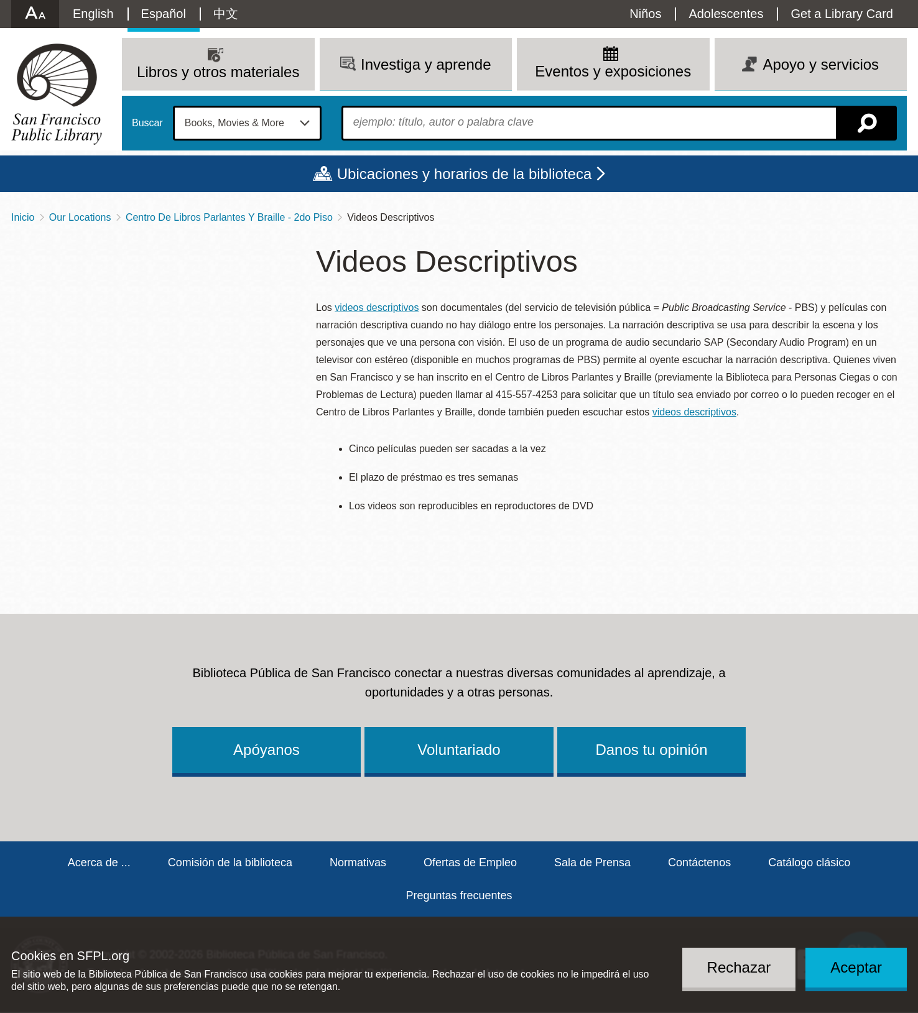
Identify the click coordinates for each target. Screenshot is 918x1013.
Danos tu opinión (651, 749)
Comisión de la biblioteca (230, 862)
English (93, 14)
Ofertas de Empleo (470, 862)
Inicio (22, 217)
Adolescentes (725, 14)
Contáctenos (699, 862)
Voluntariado (458, 749)
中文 (225, 14)
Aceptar (856, 967)
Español (163, 14)
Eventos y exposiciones (613, 71)
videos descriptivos (377, 307)
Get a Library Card (841, 14)
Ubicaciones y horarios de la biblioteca (464, 173)
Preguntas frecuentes (459, 895)
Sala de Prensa (592, 862)
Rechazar (739, 967)
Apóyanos (266, 749)
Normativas (358, 862)
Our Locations (80, 217)
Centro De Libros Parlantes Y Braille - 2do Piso (229, 217)
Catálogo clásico (809, 862)
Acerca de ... (99, 862)
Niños (645, 14)
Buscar (147, 123)
